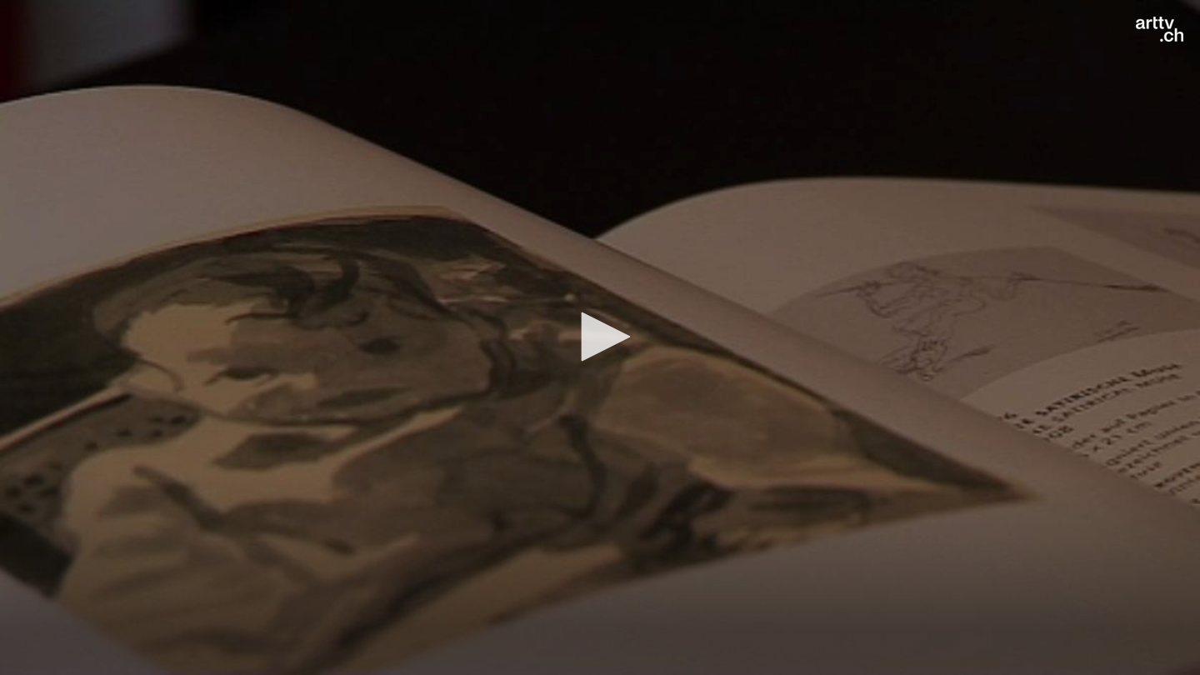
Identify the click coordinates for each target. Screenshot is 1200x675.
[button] (600, 336)
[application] (600, 337)
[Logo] (1159, 29)
